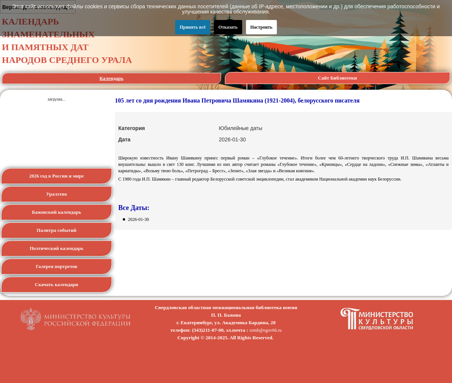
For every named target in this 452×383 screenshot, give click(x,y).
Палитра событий (56, 230)
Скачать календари (56, 284)
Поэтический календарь (57, 248)
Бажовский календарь (56, 212)
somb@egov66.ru (265, 330)
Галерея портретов (56, 266)
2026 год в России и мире (56, 176)
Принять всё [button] (193, 27)
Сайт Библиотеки (337, 78)
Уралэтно (56, 194)
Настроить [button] (261, 27)
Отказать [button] (228, 27)
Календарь (111, 78)
